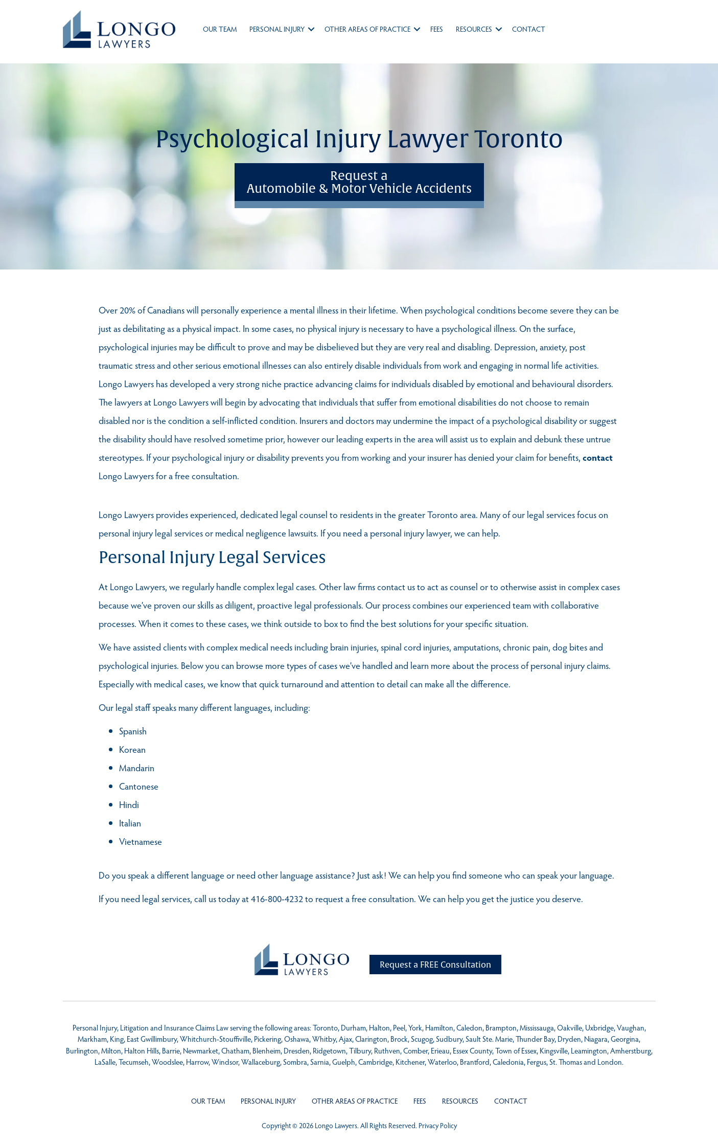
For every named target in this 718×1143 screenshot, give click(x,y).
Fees (436, 29)
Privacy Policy (438, 1125)
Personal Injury (277, 29)
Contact (528, 29)
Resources (474, 29)
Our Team (220, 29)
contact (598, 457)
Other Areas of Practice (367, 29)
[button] (311, 29)
